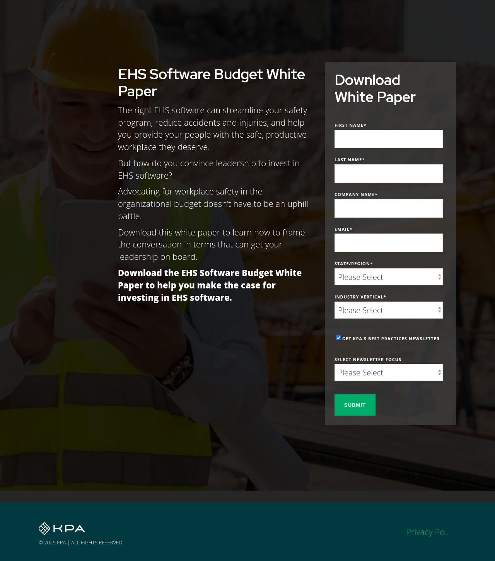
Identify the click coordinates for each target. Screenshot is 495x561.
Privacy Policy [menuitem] (431, 531)
